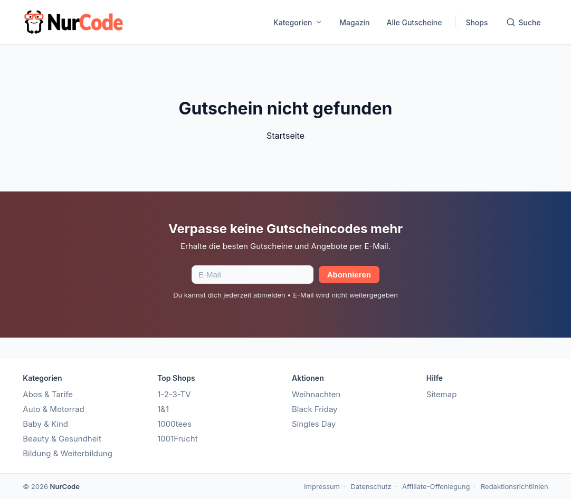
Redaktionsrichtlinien (514, 486)
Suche (523, 22)
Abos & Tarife (48, 394)
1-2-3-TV (174, 394)
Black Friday (315, 409)
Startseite (285, 135)
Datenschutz (370, 486)
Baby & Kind (45, 424)
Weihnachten (316, 394)
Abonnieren (349, 274)
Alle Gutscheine (414, 22)
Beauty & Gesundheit (62, 439)
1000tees (174, 424)
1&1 (163, 409)
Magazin (354, 22)
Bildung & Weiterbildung (67, 453)
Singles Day (314, 424)
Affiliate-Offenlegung (436, 486)
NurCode (65, 486)
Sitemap (441, 394)
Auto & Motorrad (53, 409)
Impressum (322, 486)
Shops (476, 22)
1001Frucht (177, 439)
